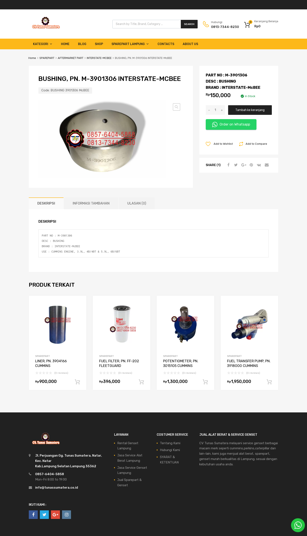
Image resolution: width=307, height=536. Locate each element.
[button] (176, 107)
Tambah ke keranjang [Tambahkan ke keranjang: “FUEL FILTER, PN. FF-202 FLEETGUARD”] (141, 382)
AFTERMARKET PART (70, 58)
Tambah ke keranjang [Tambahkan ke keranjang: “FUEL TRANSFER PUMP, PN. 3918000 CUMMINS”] (269, 382)
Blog (82, 44)
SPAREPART (46, 58)
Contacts (166, 44)
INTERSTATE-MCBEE (99, 58)
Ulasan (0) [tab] (136, 203)
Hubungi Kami (170, 450)
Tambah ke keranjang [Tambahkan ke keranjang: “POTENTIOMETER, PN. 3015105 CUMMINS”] (205, 382)
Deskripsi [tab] (46, 203)
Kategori (42, 44)
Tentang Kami (170, 443)
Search (189, 24)
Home (65, 44)
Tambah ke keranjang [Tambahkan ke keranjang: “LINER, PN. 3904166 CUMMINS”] (77, 382)
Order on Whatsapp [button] (231, 124)
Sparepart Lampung (130, 44)
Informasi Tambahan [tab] (91, 203)
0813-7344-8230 (221, 27)
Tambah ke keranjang (250, 110)
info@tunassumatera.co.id (56, 487)
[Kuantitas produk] (215, 110)
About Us (190, 44)
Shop (99, 44)
